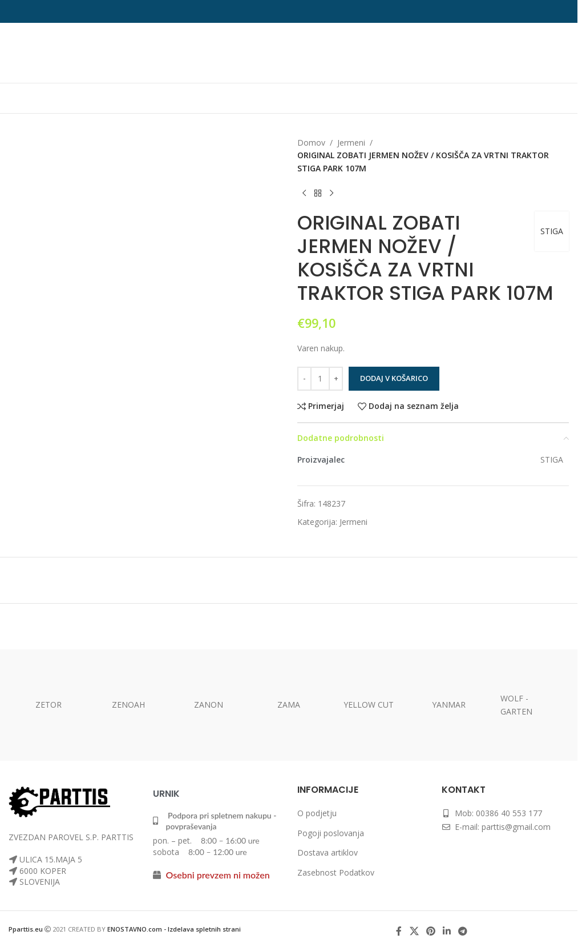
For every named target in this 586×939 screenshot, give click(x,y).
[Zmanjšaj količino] (304, 379)
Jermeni (351, 142)
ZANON (208, 704)
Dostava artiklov (327, 852)
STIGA (551, 231)
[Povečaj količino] (336, 379)
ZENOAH (128, 704)
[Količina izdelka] (320, 379)
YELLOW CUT (368, 704)
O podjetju (317, 813)
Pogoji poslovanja (330, 833)
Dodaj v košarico (394, 378)
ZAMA (288, 704)
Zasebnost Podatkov (335, 872)
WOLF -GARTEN (516, 704)
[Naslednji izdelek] (331, 193)
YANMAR (449, 704)
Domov (311, 142)
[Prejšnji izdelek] (304, 193)
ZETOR (48, 704)
